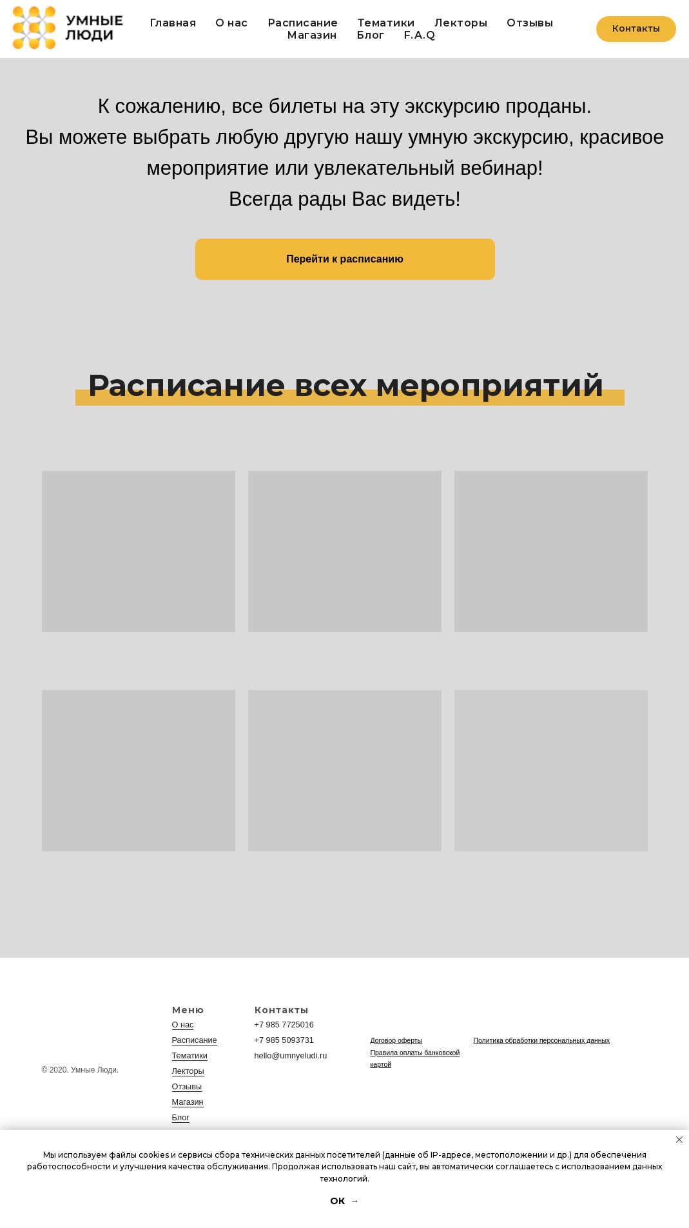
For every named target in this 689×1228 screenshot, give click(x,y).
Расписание (302, 23)
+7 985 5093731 (283, 1040)
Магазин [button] (312, 35)
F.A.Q (420, 35)
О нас (231, 23)
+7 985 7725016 (283, 1024)
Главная (173, 23)
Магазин (187, 1102)
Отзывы (530, 23)
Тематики (386, 23)
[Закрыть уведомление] (679, 1139)
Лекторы (461, 23)
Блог (370, 35)
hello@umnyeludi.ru (289, 1055)
